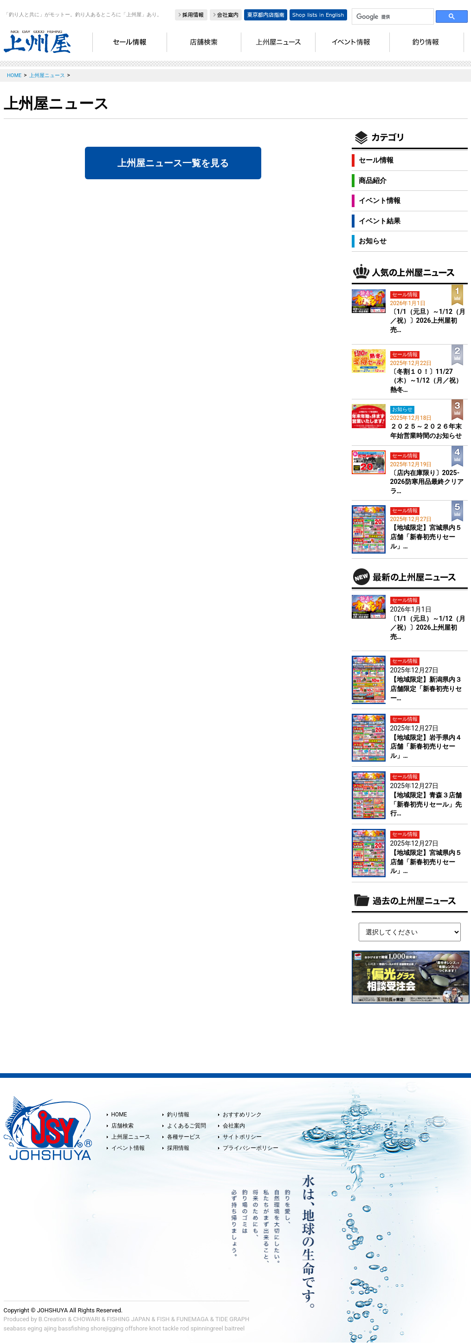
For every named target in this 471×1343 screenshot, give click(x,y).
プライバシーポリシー (250, 1148)
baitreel (235, 1328)
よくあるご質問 (186, 1125)
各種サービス (183, 1137)
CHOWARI (86, 1319)
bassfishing (73, 1328)
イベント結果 (379, 221)
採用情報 (178, 1148)
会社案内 (234, 1125)
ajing (50, 1328)
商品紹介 (373, 180)
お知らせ (373, 241)
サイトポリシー (242, 1137)
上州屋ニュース (130, 1137)
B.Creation (52, 1319)
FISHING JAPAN (128, 1319)
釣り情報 (178, 1114)
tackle (170, 1328)
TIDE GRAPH (232, 1319)
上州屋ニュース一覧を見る (173, 163)
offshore (136, 1328)
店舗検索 (122, 1125)
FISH (163, 1319)
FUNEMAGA (192, 1319)
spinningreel (206, 1328)
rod (184, 1328)
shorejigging (106, 1328)
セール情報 (376, 160)
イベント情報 (379, 200)
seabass (15, 1328)
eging (34, 1328)
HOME (119, 1114)
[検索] (391, 16)
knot (155, 1328)
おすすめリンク (242, 1114)
